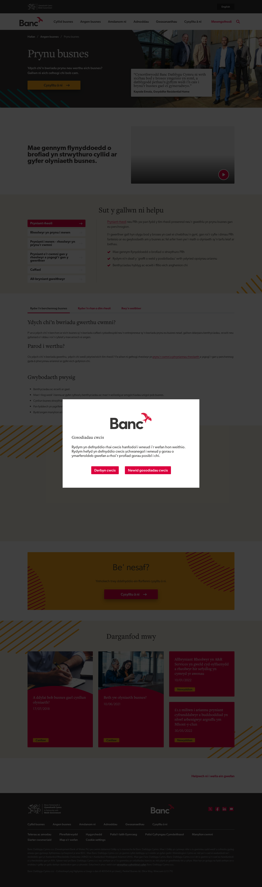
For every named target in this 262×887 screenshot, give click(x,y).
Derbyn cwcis (105, 470)
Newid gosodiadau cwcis (148, 470)
